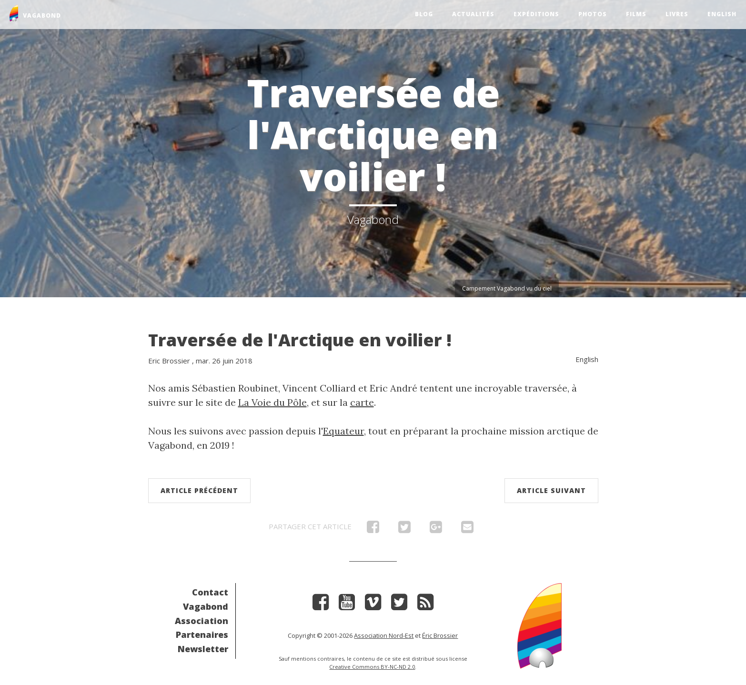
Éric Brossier (440, 635)
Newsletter (203, 649)
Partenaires (202, 634)
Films (636, 14)
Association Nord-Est (383, 635)
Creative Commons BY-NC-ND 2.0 (372, 666)
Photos (592, 14)
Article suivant (551, 490)
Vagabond (205, 606)
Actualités (473, 14)
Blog (424, 14)
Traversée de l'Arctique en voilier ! (300, 340)
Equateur (343, 431)
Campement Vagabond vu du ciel (507, 288)
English (721, 14)
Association (201, 620)
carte (362, 402)
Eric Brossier (169, 360)
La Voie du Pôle (272, 402)
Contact (210, 592)
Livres (676, 14)
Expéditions (536, 14)
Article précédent (199, 490)
